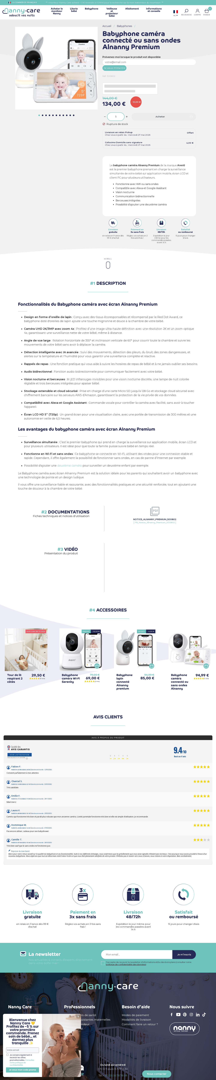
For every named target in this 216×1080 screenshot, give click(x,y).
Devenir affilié (73, 1029)
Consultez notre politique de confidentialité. (22, 1062)
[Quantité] (115, 116)
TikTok (205, 1016)
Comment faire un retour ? (140, 1024)
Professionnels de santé (80, 1015)
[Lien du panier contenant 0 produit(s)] (206, 11)
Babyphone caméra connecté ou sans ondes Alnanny (179, 681)
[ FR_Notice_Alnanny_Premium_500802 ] (154, 521)
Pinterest (186, 1016)
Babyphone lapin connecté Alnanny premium (124, 681)
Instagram (192, 1016)
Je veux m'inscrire (114, 68)
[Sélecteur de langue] (175, 13)
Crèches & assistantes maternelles (87, 1019)
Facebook (173, 1016)
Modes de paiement (135, 1015)
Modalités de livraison (136, 1019)
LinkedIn (198, 1016)
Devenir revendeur (76, 1024)
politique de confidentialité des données (126, 964)
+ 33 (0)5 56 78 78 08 (115, 1075)
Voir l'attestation (19, 755)
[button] (186, 11)
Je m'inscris (184, 954)
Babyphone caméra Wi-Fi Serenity (71, 678)
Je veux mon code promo (22, 1069)
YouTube (179, 1016)
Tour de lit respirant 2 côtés (14, 678)
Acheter (160, 116)
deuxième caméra (69, 465)
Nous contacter (156, 1073)
